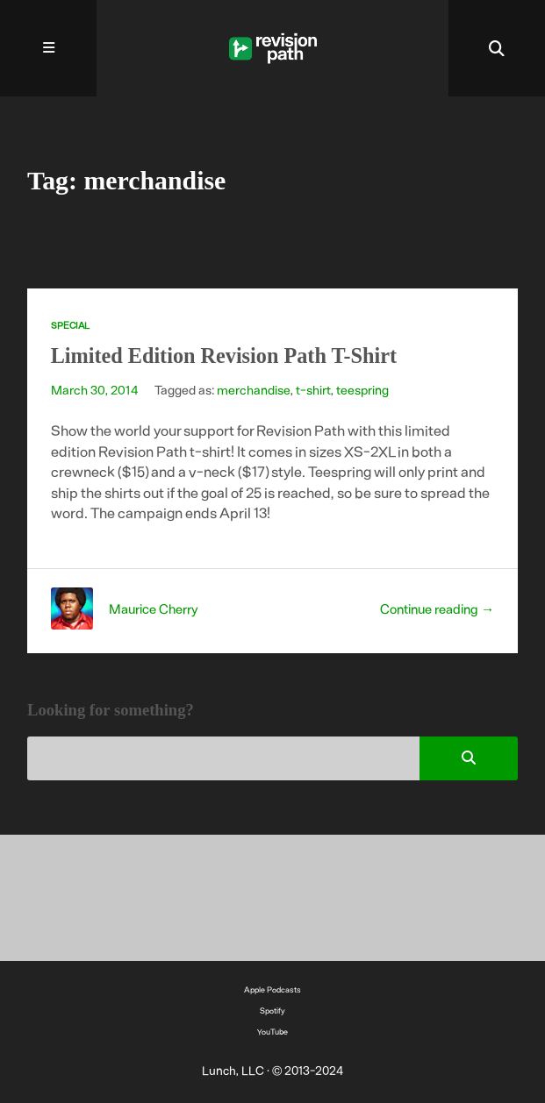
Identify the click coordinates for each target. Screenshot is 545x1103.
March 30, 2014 (95, 389)
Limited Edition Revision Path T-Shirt (224, 355)
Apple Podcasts (272, 989)
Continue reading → (437, 608)
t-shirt (313, 389)
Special (70, 325)
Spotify (272, 1010)
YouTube (272, 1031)
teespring (362, 389)
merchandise (253, 389)
